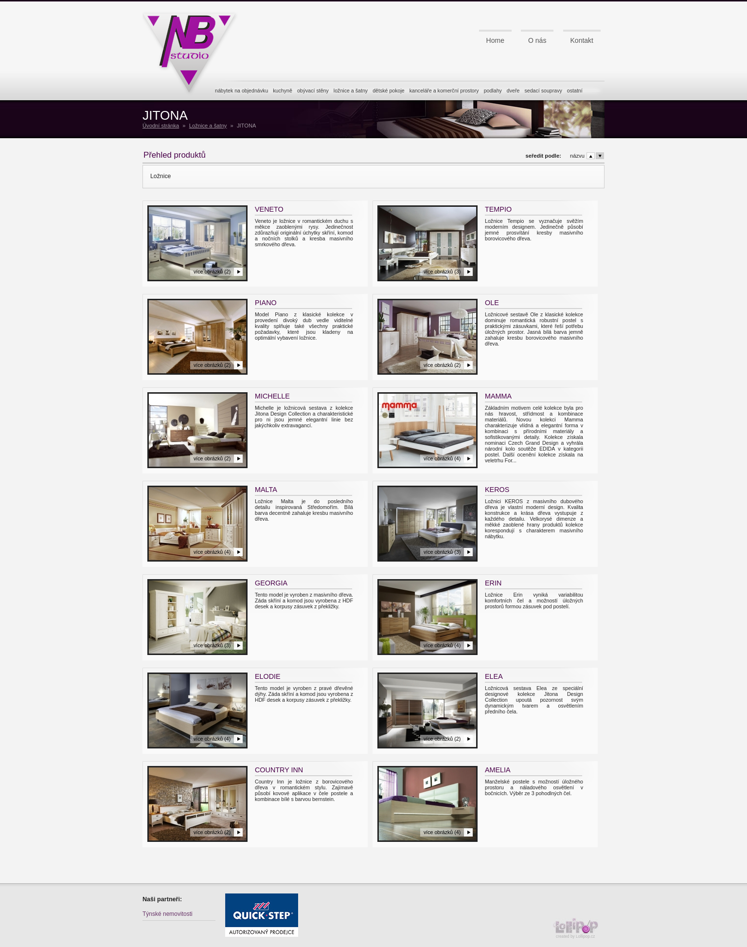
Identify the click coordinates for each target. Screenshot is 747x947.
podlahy (493, 90)
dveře (513, 90)
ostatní (575, 90)
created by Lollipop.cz (578, 928)
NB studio (193, 50)
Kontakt (581, 40)
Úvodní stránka (160, 125)
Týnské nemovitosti (167, 914)
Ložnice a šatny (208, 125)
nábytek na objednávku (241, 90)
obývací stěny (313, 90)
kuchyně (282, 90)
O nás (537, 40)
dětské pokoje (389, 90)
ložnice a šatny (351, 90)
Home (495, 40)
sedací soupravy (543, 90)
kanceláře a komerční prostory (444, 90)
